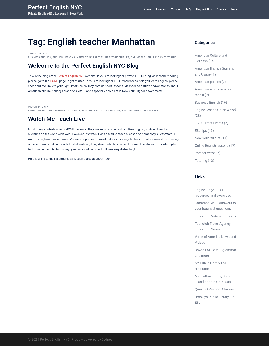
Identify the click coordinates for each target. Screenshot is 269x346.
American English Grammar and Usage (54, 110)
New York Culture (117, 57)
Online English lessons (147, 57)
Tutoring (170, 57)
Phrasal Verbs (205, 153)
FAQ (188, 9)
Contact (221, 9)
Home (234, 9)
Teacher (175, 9)
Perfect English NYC (55, 7)
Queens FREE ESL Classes (214, 289)
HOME (54, 81)
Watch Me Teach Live (56, 118)
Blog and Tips (204, 9)
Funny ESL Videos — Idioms (215, 216)
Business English (39, 57)
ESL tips (98, 57)
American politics (208, 82)
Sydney (107, 339)
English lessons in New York (72, 57)
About (147, 9)
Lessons (161, 9)
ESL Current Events (209, 123)
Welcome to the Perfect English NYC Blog (83, 65)
